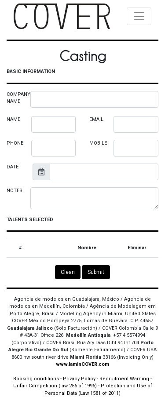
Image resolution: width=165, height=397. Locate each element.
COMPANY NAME (18, 98)
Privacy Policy (79, 379)
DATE (12, 167)
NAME (13, 119)
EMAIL (96, 119)
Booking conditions (36, 379)
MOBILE (98, 143)
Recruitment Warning (124, 379)
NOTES (14, 190)
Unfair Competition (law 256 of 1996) (55, 386)
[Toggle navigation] (139, 16)
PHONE (15, 143)
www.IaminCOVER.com (82, 364)
